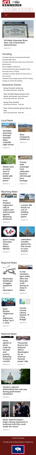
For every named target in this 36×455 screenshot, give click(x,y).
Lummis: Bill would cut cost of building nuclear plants (26, 211)
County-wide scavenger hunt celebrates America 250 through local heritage (25, 171)
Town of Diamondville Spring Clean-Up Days (17, 109)
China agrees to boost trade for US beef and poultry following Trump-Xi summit (7, 351)
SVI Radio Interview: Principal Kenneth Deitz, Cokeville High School (8, 137)
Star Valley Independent (14, 9)
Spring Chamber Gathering (13, 88)
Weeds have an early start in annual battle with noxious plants (8, 173)
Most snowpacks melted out (11, 67)
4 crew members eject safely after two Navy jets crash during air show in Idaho (25, 280)
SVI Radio (22, 9)
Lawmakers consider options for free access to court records (26, 245)
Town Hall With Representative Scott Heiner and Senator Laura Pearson (16, 95)
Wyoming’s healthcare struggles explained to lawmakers (8, 284)
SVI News (6, 9)
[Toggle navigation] (6, 15)
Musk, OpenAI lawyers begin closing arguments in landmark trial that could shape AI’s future (15, 423)
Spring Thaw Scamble (11, 102)
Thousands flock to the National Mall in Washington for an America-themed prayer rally (23, 352)
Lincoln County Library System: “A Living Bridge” (24, 314)
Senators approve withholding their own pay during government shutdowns (15, 390)
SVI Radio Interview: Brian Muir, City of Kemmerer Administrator (16, 42)
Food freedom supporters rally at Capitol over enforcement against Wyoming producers (9, 209)
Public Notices (29, 9)
